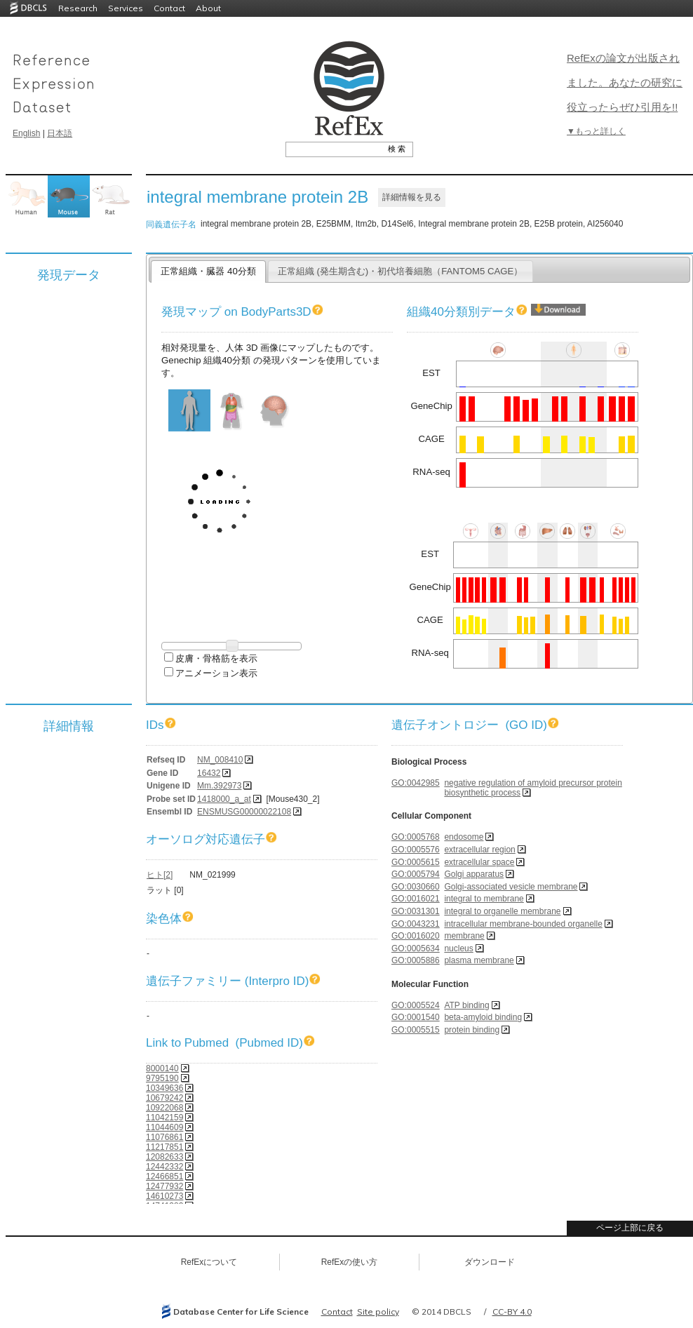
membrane (464, 936)
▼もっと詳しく (596, 131)
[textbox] (333, 148)
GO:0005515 (415, 1030)
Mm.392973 (219, 786)
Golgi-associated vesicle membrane (510, 887)
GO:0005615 (415, 862)
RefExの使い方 (349, 1262)
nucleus (458, 948)
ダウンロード (489, 1262)
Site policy (378, 1311)
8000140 (162, 1068)
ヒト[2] (160, 875)
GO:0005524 (415, 1005)
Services (125, 8)
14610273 (164, 1196)
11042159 (164, 1117)
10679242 (164, 1098)
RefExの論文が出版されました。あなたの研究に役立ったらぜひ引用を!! (624, 82)
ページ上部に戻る (630, 1228)
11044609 (164, 1127)
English (26, 133)
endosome (463, 837)
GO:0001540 (415, 1017)
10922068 (164, 1108)
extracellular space (479, 862)
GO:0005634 (415, 948)
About (208, 8)
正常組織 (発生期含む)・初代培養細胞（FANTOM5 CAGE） (400, 271)
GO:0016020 (415, 936)
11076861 (164, 1137)
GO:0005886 (415, 960)
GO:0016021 (415, 899)
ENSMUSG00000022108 (244, 812)
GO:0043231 (415, 924)
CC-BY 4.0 (512, 1311)
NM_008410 (220, 760)
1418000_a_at (224, 799)
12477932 (164, 1186)
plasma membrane (478, 960)
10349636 (164, 1088)
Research (77, 8)
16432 (208, 773)
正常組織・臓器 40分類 (208, 271)
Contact (169, 8)
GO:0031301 (415, 911)
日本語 (59, 133)
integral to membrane (483, 899)
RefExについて (209, 1262)
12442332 (164, 1167)
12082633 (164, 1157)
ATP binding (466, 1005)
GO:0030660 (415, 887)
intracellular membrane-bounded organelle (523, 924)
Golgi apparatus (474, 874)
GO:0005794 (415, 874)
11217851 (164, 1147)
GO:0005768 (415, 837)
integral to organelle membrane (502, 911)
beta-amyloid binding (483, 1017)
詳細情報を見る (411, 197)
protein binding (471, 1030)
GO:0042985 (415, 783)
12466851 (164, 1176)
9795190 (162, 1078)
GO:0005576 (415, 849)
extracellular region (479, 849)
